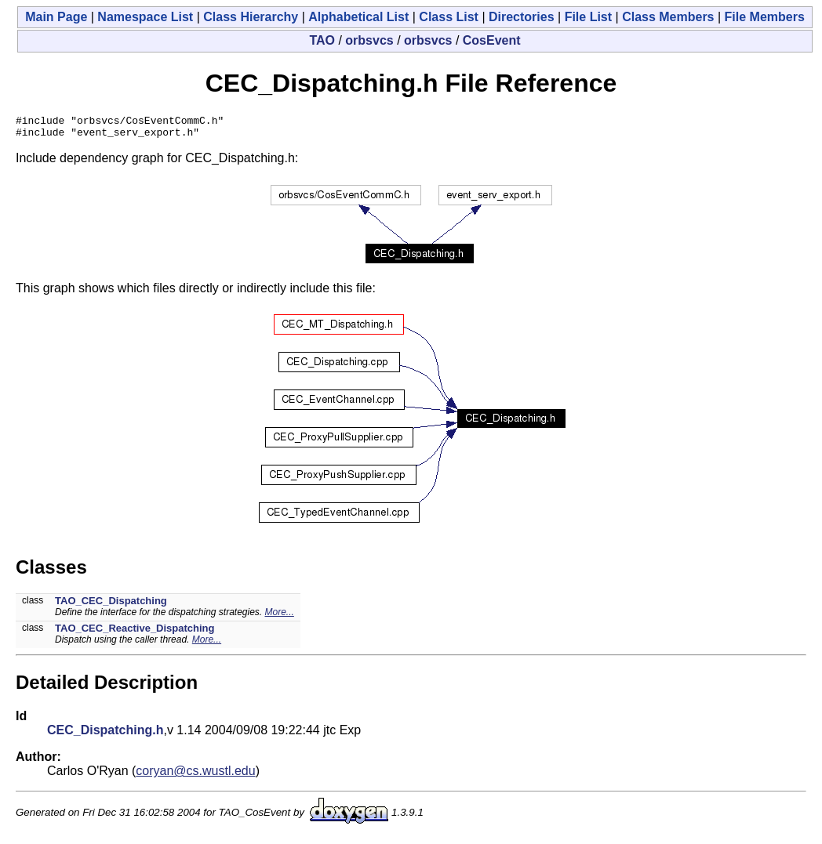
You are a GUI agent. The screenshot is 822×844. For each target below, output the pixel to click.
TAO (322, 40)
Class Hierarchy (250, 17)
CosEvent (492, 40)
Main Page (56, 17)
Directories (522, 17)
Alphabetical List (358, 17)
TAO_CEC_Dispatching (111, 605)
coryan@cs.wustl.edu (195, 775)
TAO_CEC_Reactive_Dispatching (135, 633)
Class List (448, 17)
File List (588, 17)
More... (279, 616)
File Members (765, 17)
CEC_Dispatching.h (105, 734)
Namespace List (145, 17)
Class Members (668, 17)
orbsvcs (369, 40)
